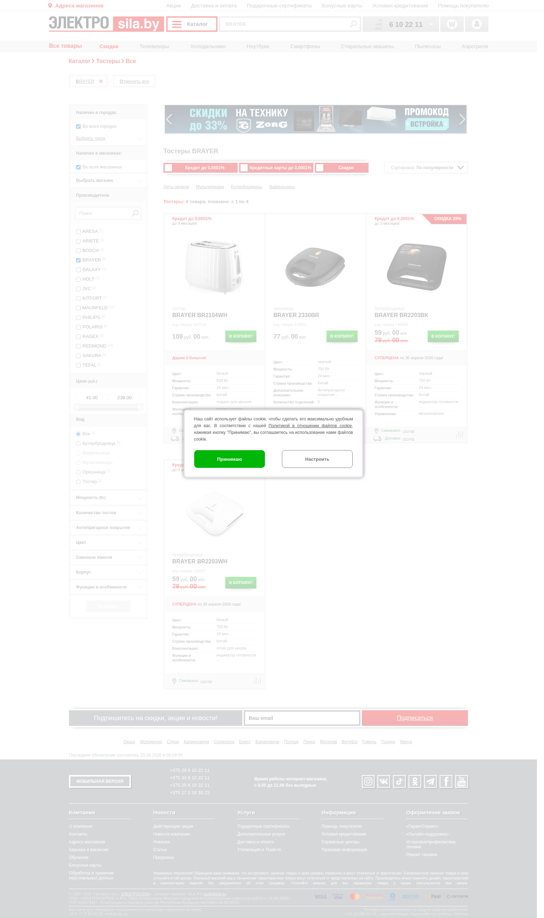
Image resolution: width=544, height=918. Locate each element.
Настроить (317, 459)
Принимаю (229, 459)
